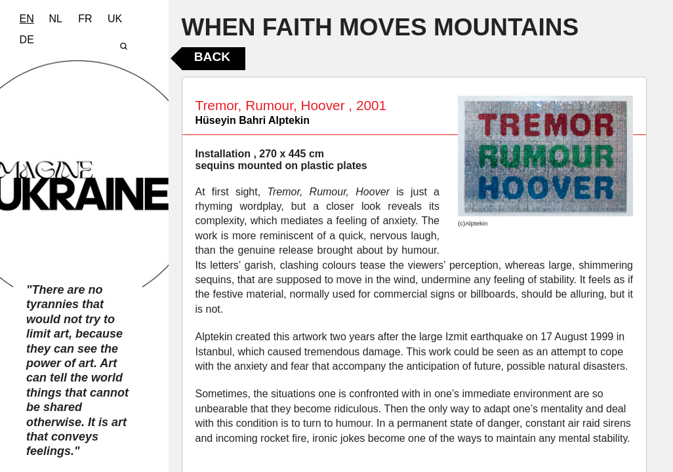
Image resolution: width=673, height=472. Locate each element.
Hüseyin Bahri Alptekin (252, 120)
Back (212, 57)
